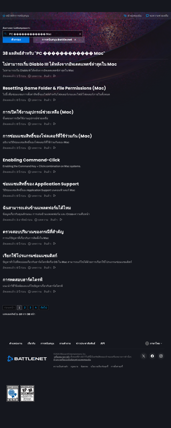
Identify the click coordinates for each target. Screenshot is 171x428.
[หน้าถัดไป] (43, 307)
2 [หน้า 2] (25, 307)
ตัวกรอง (16, 40)
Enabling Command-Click (31, 160)
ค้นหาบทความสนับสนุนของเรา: (16, 28)
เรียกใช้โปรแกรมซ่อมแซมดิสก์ (30, 256)
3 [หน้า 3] (30, 307)
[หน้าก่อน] (9, 307)
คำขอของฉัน (132, 15)
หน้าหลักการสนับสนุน (16, 15)
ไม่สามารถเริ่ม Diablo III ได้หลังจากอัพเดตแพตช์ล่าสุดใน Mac (60, 64)
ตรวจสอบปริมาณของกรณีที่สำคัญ (33, 232)
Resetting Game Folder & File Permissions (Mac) (54, 88)
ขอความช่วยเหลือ (157, 15)
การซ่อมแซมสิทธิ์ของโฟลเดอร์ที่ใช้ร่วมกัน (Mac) (47, 136)
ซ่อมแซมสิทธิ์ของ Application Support (41, 184)
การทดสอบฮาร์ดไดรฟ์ (22, 280)
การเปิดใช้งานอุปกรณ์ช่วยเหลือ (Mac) (38, 112)
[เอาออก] (80, 34)
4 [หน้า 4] (36, 307)
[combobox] (43, 34)
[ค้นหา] (5, 34)
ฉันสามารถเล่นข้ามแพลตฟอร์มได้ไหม (37, 208)
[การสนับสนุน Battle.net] (54, 76)
